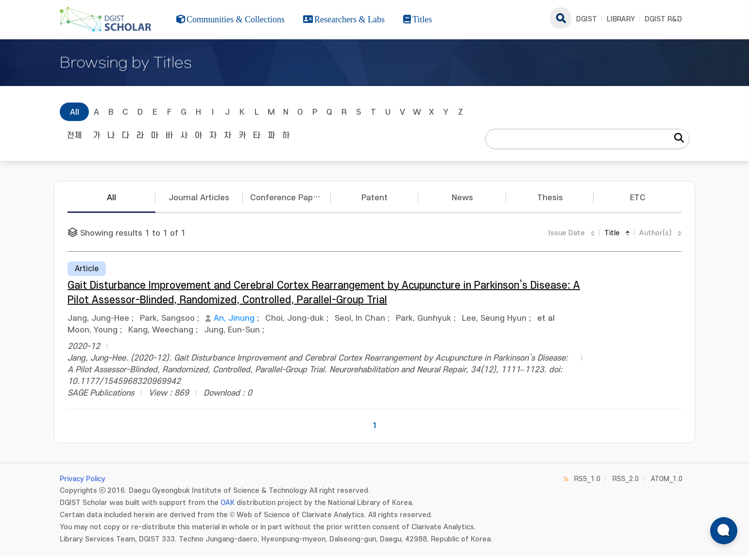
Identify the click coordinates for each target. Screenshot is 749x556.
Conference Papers (287, 197)
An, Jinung (234, 318)
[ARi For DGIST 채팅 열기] (723, 530)
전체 (74, 135)
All (74, 112)
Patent (374, 197)
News (462, 197)
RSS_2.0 (626, 479)
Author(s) (655, 233)
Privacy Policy (82, 479)
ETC (638, 197)
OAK (228, 503)
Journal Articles (199, 197)
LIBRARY (621, 19)
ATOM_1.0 (666, 479)
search (560, 18)
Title (612, 233)
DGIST (586, 19)
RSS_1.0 (587, 479)
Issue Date (566, 233)
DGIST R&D (663, 19)
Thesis (550, 197)
